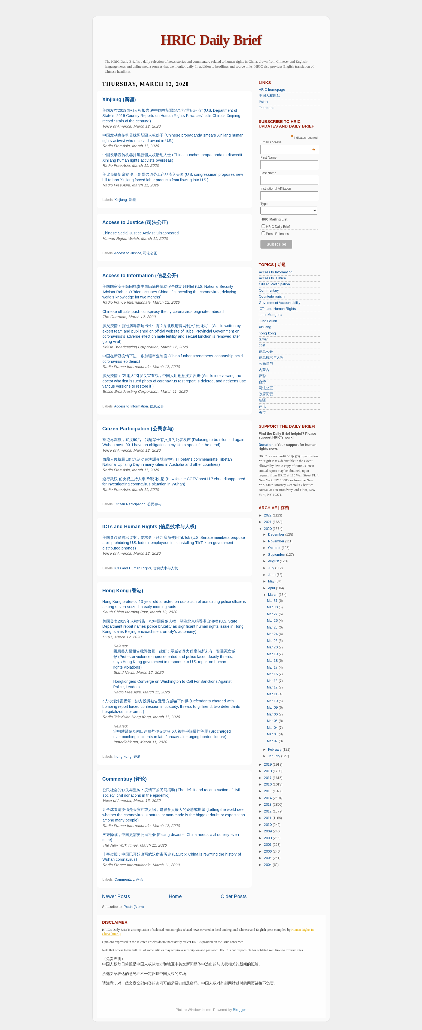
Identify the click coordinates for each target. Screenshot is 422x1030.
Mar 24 (273, 634)
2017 (268, 778)
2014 (268, 798)
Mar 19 (273, 654)
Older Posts (234, 896)
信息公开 (157, 406)
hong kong (123, 757)
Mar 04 (273, 728)
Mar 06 (273, 714)
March (273, 595)
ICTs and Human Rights (132, 568)
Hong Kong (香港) (122, 590)
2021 (268, 522)
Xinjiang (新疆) (119, 99)
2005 (268, 858)
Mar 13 (273, 681)
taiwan (264, 339)
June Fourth (268, 321)
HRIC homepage (272, 90)
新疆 (132, 200)
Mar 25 (273, 627)
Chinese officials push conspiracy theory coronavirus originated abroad (163, 311)
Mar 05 (273, 721)
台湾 (262, 382)
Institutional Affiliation (275, 189)
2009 (268, 831)
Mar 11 (272, 694)
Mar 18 (273, 661)
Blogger (239, 1010)
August (274, 561)
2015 (268, 791)
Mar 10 (273, 701)
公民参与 (154, 504)
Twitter (263, 102)
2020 (268, 529)
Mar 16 (273, 674)
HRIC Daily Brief (211, 40)
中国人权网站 (269, 96)
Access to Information (131, 406)
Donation (266, 445)
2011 (268, 818)
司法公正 (150, 253)
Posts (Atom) (134, 907)
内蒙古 (264, 370)
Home (175, 896)
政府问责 (266, 394)
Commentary (124, 879)
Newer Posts (116, 896)
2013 (268, 805)
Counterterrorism (272, 296)
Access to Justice (127, 253)
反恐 (262, 376)
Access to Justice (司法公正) (135, 222)
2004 (268, 865)
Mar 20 (273, 647)
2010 (268, 825)
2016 (268, 784)
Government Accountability (279, 303)
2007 (268, 845)
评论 (139, 879)
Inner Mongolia (270, 315)
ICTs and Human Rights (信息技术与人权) (149, 526)
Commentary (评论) (124, 779)
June (272, 575)
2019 (268, 764)
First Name (268, 157)
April (272, 588)
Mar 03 (273, 734)
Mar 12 (273, 687)
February (275, 749)
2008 (268, 838)
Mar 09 (273, 707)
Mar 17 (273, 667)
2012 (268, 811)
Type (264, 204)
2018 (268, 771)
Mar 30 (273, 607)
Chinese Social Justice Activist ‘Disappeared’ (141, 233)
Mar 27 (273, 614)
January (274, 756)
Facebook (266, 108)
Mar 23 (273, 641)
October (275, 548)
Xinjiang (120, 200)
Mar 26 (273, 621)
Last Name (268, 173)
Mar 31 (273, 601)
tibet (262, 345)
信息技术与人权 (165, 568)
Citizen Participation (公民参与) (138, 428)
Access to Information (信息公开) (140, 275)
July (271, 568)
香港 (137, 757)
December (276, 534)
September (277, 555)
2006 (268, 851)
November (276, 541)
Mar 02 (273, 741)
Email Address (287, 142)
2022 (268, 515)
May (271, 581)
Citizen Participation (129, 504)
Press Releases (277, 234)
